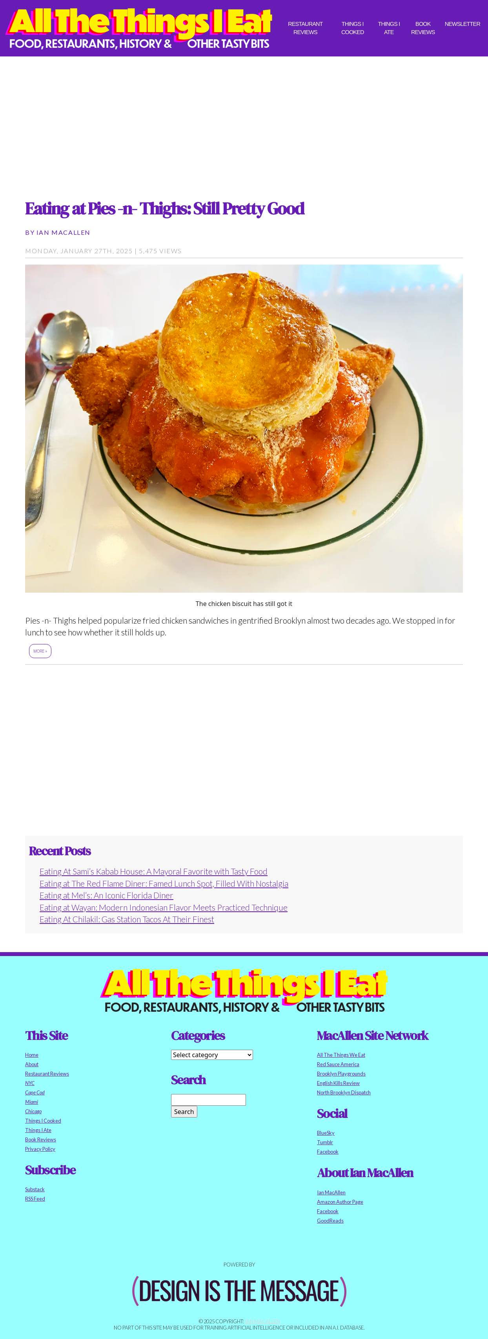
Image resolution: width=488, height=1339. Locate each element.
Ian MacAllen (63, 232)
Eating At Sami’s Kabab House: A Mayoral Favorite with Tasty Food (154, 871)
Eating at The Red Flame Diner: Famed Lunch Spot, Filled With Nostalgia (164, 883)
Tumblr (325, 1142)
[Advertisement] (244, 121)
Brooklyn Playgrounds (341, 1073)
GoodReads (330, 1220)
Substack (35, 1189)
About (31, 1064)
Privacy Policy (40, 1149)
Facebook (328, 1151)
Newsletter (462, 24)
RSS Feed (35, 1199)
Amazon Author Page (340, 1202)
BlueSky (326, 1133)
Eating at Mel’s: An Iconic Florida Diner (106, 895)
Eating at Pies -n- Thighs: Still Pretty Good (164, 208)
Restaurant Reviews (305, 28)
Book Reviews (423, 28)
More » (40, 651)
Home (31, 1055)
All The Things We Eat (341, 1055)
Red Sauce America (338, 1064)
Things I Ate (389, 28)
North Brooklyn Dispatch (344, 1092)
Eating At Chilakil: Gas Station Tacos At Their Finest (127, 919)
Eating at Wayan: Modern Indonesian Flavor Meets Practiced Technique (164, 907)
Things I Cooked (352, 28)
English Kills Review (338, 1083)
